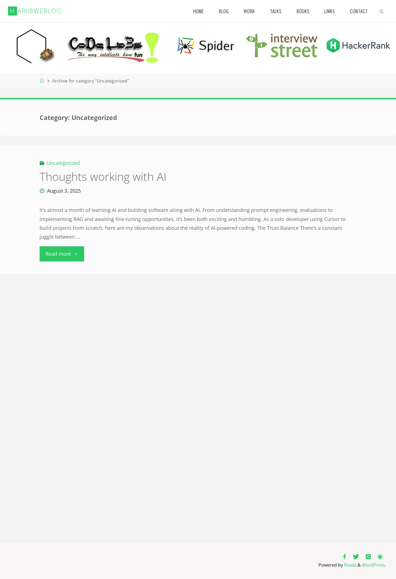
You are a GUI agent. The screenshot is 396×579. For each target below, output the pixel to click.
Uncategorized (63, 163)
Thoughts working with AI (103, 176)
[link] (381, 11)
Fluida (349, 565)
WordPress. (374, 565)
